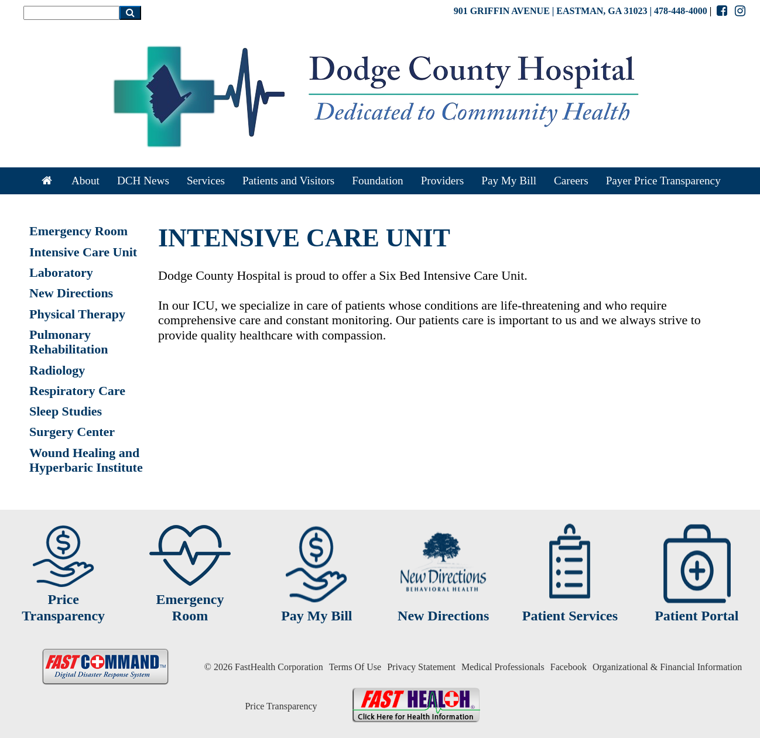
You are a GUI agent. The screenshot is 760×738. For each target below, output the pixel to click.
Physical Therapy (77, 314)
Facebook (568, 667)
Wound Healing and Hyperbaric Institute (86, 460)
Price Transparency (281, 706)
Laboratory (61, 272)
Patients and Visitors (288, 180)
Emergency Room (78, 231)
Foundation (377, 180)
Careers (571, 180)
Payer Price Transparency (663, 180)
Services (206, 180)
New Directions (71, 293)
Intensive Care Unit (83, 252)
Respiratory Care (77, 390)
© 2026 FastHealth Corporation (263, 667)
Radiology (57, 370)
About (85, 180)
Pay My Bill (508, 180)
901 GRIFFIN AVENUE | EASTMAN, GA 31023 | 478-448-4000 (580, 11)
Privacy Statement (421, 667)
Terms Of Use (355, 667)
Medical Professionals (503, 667)
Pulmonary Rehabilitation (68, 341)
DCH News (143, 180)
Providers (442, 180)
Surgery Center (72, 431)
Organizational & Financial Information (667, 667)
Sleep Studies (65, 411)
